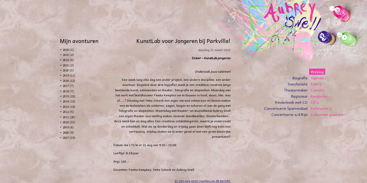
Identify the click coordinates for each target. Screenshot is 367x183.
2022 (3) (68, 60)
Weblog (317, 72)
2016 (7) (68, 91)
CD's (315, 102)
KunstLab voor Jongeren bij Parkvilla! (183, 40)
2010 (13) (69, 122)
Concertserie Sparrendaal (286, 108)
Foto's (316, 84)
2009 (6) (68, 127)
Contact (317, 90)
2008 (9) (68, 132)
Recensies (319, 96)
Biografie (300, 78)
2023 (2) (68, 55)
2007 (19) (69, 137)
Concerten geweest (327, 114)
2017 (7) (68, 86)
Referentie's (321, 108)
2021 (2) (68, 65)
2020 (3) (68, 70)
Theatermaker (296, 90)
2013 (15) (69, 106)
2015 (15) (69, 96)
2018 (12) (69, 81)
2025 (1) (68, 50)
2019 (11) (69, 75)
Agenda (317, 78)
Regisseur (299, 96)
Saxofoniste (298, 84)
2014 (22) (69, 101)
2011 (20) (69, 117)
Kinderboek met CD (291, 102)
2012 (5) (68, 112)
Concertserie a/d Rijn (289, 114)
